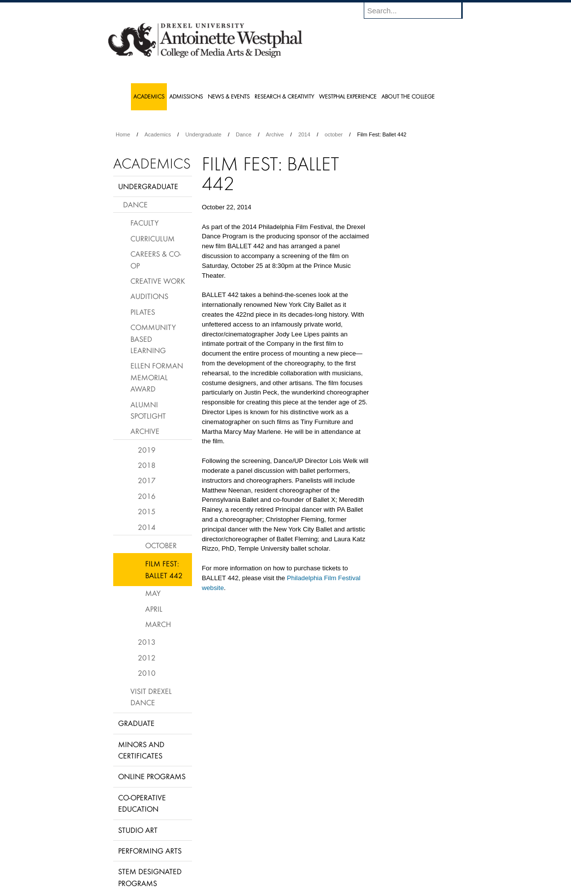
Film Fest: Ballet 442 (164, 569)
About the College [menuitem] (408, 96)
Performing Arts (150, 850)
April (153, 609)
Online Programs (152, 776)
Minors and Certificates (141, 749)
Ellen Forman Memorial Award (156, 377)
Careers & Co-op (155, 259)
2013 (147, 642)
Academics (158, 134)
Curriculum (152, 238)
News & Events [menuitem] (229, 96)
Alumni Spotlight (148, 410)
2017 (147, 480)
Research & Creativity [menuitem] (284, 96)
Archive (275, 134)
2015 (147, 511)
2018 (147, 465)
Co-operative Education (142, 803)
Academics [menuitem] (148, 96)
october (334, 134)
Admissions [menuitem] (186, 96)
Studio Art (138, 830)
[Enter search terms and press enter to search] (418, 10)
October (161, 545)
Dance (244, 134)
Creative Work (157, 281)
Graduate (136, 723)
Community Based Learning (153, 338)
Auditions (149, 296)
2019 (147, 450)
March (158, 624)
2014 (304, 134)
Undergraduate (203, 134)
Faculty (144, 223)
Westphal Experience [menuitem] (348, 96)
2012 (147, 657)
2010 (147, 673)
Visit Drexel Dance (151, 696)
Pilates (142, 312)
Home (123, 134)
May (152, 593)
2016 (147, 496)
